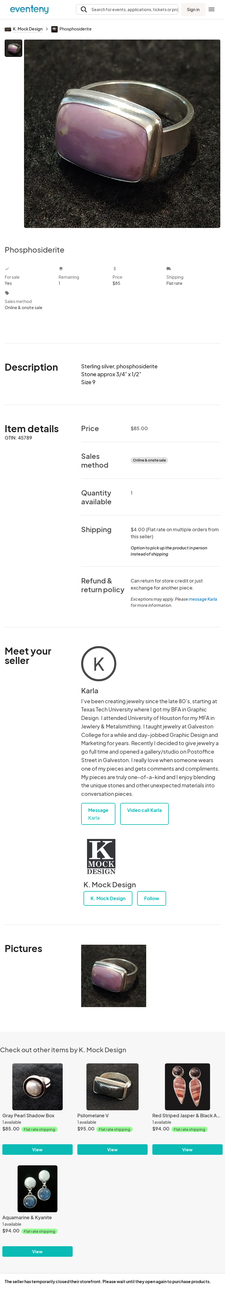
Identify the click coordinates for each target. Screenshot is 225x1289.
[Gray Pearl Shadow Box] (37, 1086)
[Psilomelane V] (112, 1086)
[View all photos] (122, 137)
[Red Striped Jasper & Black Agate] (187, 1086)
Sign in (193, 9)
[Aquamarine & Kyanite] (37, 1188)
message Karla (203, 599)
